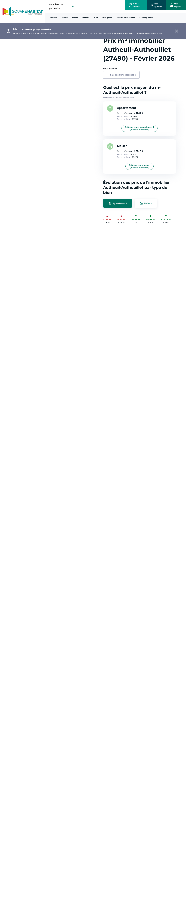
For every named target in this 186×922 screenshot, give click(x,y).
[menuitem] (53, 18)
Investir (64, 17)
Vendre (75, 17)
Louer (95, 17)
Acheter (53, 17)
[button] (176, 31)
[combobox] (123, 75)
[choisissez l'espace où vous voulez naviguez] (62, 6)
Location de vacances (125, 17)
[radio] (139, 203)
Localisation (110, 68)
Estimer (85, 17)
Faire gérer (107, 17)
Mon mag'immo (146, 17)
